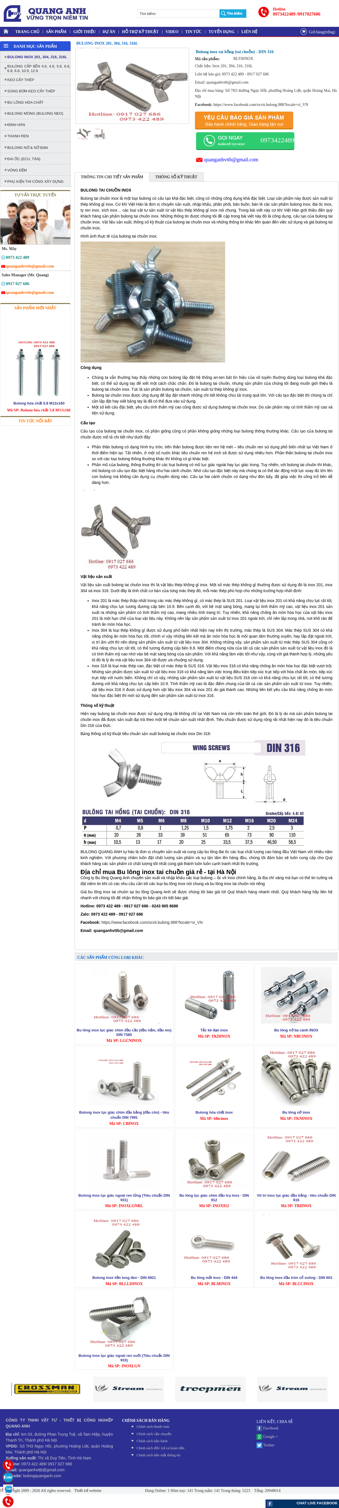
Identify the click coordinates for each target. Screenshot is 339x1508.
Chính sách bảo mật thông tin (158, 1455)
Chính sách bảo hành (152, 1441)
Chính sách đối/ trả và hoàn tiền (160, 1448)
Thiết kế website (87, 1491)
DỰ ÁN (109, 32)
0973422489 (284, 14)
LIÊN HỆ (249, 32)
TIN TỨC (193, 32)
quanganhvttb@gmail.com (231, 159)
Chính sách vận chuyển (153, 1434)
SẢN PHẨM (56, 32)
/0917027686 (308, 14)
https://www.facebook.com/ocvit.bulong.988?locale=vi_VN (261, 105)
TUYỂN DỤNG (221, 32)
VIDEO (172, 32)
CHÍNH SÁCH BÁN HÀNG (145, 1420)
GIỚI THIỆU (84, 32)
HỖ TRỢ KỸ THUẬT (140, 32)
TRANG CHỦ (27, 32)
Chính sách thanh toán (152, 1426)
